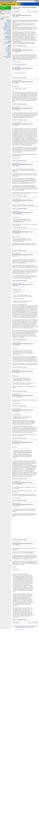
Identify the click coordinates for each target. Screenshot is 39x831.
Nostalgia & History (7, 27)
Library (9, 45)
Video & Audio (8, 38)
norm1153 (18, 201)
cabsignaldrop (18, 51)
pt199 (17, 16)
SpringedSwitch (19, 213)
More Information (8, 43)
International (8, 31)
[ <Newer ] (28, 627)
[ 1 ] (32, 11)
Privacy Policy (8, 57)
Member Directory (7, 42)
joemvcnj (17, 109)
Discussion (8, 20)
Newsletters (9, 47)
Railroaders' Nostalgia (7, 28)
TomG (17, 285)
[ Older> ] (32, 627)
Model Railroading (7, 32)
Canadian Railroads (7, 29)
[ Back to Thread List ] (20, 627)
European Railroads (7, 30)
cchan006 (17, 344)
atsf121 (17, 125)
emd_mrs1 (18, 544)
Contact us (9, 55)
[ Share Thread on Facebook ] (19, 626)
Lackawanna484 (19, 396)
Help (11, 1)
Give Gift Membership (7, 56)
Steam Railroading (7, 26)
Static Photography (7, 39)
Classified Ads (8, 51)
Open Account (6, 1)
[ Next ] (36, 11)
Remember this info (5, 17)
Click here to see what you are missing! (5, 7)
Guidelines (9, 34)
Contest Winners (8, 48)
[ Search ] (27, 626)
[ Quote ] (25, 45)
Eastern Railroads (7, 23)
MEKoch (17, 165)
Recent (9, 21)
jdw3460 (17, 443)
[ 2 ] (34, 11)
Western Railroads (7, 22)
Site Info (9, 53)
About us (9, 54)
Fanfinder (9, 46)
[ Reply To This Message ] (17, 45)
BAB (17, 83)
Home (2, 1)
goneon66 (18, 69)
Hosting (9, 41)
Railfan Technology (7, 33)
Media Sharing (8, 36)
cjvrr (16, 255)
